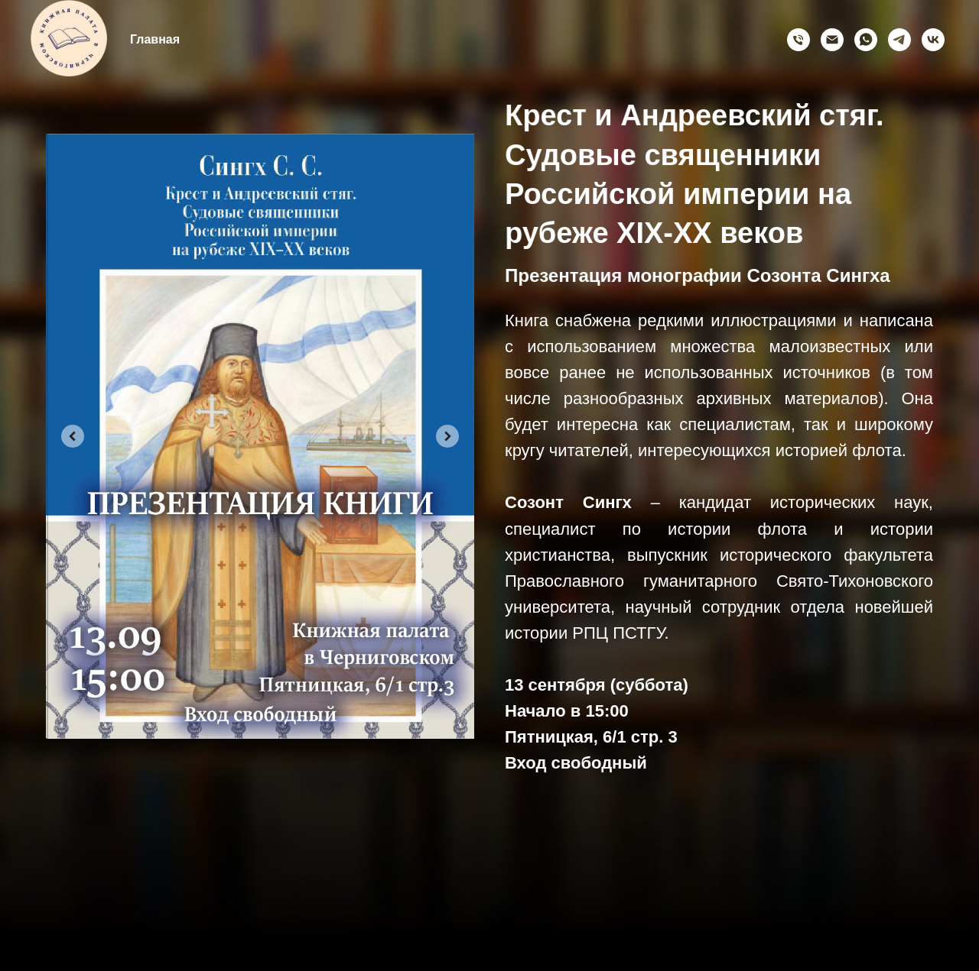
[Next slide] (446, 436)
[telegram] (899, 39)
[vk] (933, 39)
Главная (155, 39)
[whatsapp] (865, 39)
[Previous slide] (73, 436)
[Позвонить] (798, 39)
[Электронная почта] (832, 39)
